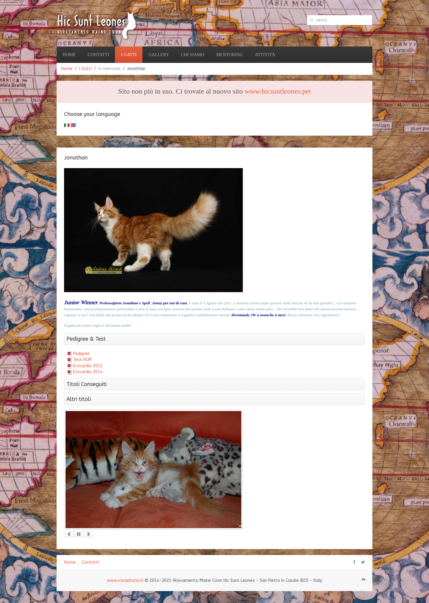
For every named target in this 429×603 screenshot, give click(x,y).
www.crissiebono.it (125, 580)
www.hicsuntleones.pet (278, 91)
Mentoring (229, 54)
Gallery (158, 54)
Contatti (98, 54)
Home (69, 54)
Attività (265, 54)
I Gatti (128, 54)
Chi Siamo (192, 54)
